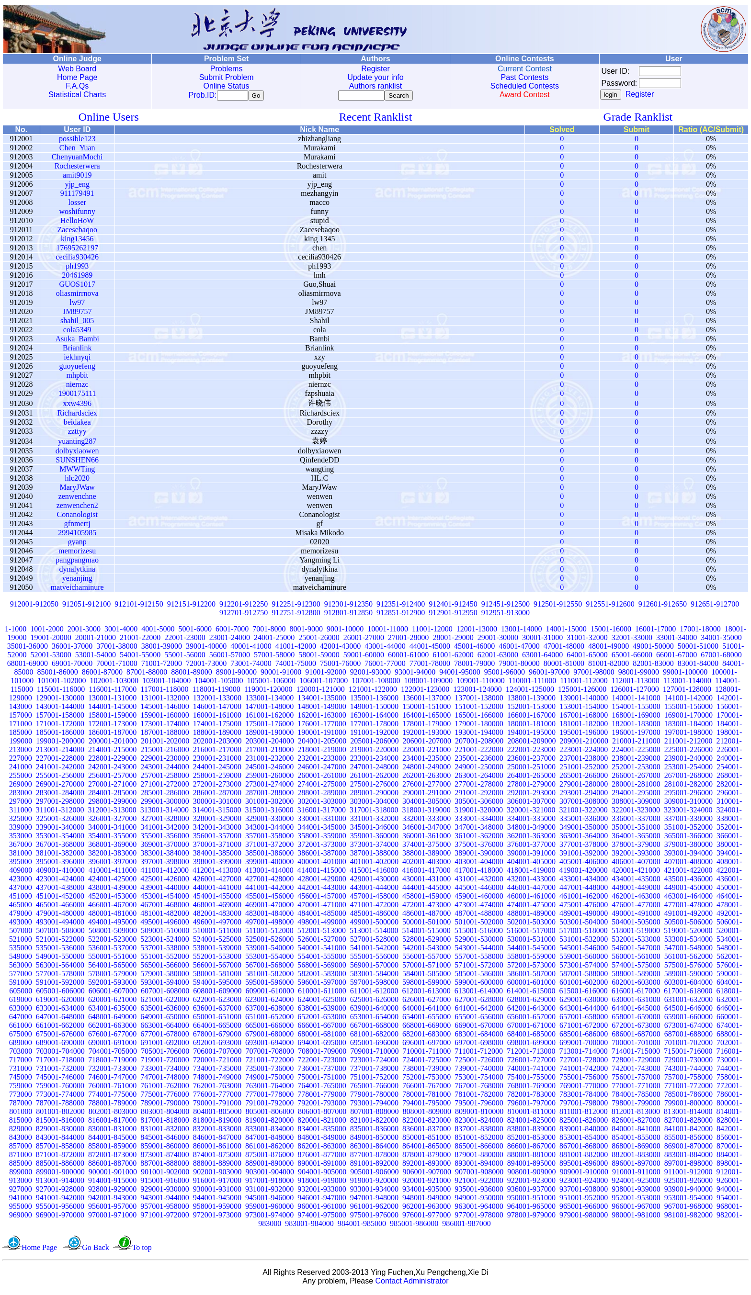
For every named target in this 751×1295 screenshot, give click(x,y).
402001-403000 (426, 863)
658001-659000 (636, 1018)
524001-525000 (217, 941)
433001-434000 (583, 881)
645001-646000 (688, 1010)
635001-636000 (164, 1010)
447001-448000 (583, 889)
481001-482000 (164, 915)
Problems (226, 69)
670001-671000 (531, 1027)
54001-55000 (140, 657)
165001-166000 (479, 717)
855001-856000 (688, 1139)
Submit (636, 131)
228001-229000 (112, 760)
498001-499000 (321, 924)
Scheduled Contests (524, 86)
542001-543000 (426, 950)
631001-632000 (688, 1001)
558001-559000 (531, 958)
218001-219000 (321, 751)
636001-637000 (217, 1010)
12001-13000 (476, 631)
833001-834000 (269, 1130)
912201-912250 (243, 606)
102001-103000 (114, 682)
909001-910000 (584, 1174)
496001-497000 (217, 924)
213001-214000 (60, 751)
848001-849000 (321, 1139)
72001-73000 (206, 665)
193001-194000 (479, 734)
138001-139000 (531, 700)
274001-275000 (321, 786)
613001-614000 (479, 993)
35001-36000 (27, 648)
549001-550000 (60, 958)
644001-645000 (636, 1010)
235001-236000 (479, 760)
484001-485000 (321, 915)
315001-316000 (269, 812)
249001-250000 (479, 769)
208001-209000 (531, 743)
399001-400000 (269, 863)
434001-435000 (636, 881)
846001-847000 (217, 1139)
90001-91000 (281, 674)
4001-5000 (157, 631)
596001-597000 (321, 984)
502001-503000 (531, 924)
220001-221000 (426, 751)
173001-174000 (164, 725)
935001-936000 (479, 1191)
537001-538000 (164, 950)
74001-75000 (295, 665)
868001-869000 (636, 1148)
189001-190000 (269, 734)
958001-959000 (217, 1208)
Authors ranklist (375, 86)
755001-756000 (583, 1079)
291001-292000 (479, 794)
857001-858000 (60, 1148)
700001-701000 (636, 1044)
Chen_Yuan (77, 150)
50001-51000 (698, 648)
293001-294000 (583, 794)
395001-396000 (60, 863)
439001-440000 (164, 889)
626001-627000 (426, 1001)
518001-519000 (636, 932)
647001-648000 (60, 1018)
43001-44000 (384, 648)
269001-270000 (60, 786)
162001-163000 (321, 717)
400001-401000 (321, 863)
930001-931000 (217, 1191)
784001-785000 (636, 1096)
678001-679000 (217, 1036)
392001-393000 (636, 855)
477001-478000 (688, 906)
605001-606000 (60, 993)
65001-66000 (632, 657)
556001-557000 (426, 958)
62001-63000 (498, 657)
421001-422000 (688, 872)
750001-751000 (321, 1079)
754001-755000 (531, 1079)
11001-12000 (432, 631)
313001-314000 (164, 812)
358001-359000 (321, 837)
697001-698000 (479, 1044)
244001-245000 (217, 769)
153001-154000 (583, 708)
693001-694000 (269, 1044)
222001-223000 (531, 751)
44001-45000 (430, 648)
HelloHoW (77, 222)
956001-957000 (112, 1208)
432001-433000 (531, 881)
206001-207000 (427, 743)
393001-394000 (688, 855)
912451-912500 (505, 606)
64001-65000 (587, 657)
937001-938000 (583, 1191)
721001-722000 (269, 1062)
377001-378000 (583, 846)
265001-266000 (583, 777)
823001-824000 (479, 1122)
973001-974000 (269, 1217)
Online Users (109, 119)
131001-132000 (164, 700)
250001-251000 (531, 769)
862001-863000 (321, 1148)
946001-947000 (321, 1199)
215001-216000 (164, 751)
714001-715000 (636, 1053)
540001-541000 (321, 950)
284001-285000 (112, 794)
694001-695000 (321, 1044)
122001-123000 (425, 691)
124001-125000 (530, 691)
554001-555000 (321, 958)
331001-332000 (374, 820)
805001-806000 (270, 1113)
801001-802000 (60, 1113)
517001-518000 (583, 932)
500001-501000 (426, 924)
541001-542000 (374, 950)
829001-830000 (60, 1130)
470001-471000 (321, 906)
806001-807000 (322, 1113)
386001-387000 (321, 855)
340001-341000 (112, 829)
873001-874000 (164, 1156)
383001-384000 (164, 855)
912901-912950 (453, 614)
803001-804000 (165, 1113)
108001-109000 (428, 682)
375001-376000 (479, 846)
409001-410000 (60, 872)
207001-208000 (479, 743)
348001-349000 (531, 829)
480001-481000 (112, 915)
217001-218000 (269, 751)
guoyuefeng (77, 368)
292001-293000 (531, 794)
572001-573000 (531, 967)
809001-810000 (479, 1113)
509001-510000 (165, 932)
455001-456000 (269, 898)
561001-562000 (688, 958)
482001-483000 (217, 915)
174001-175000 (217, 725)
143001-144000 (60, 708)
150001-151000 (426, 708)
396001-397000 (112, 863)
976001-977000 (426, 1217)
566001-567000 (217, 967)
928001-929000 (112, 1191)
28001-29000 (452, 639)
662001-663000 (112, 1027)
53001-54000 (95, 657)
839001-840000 (583, 1130)
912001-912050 (34, 606)
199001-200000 (60, 743)
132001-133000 (217, 700)
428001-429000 (321, 881)
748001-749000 (217, 1079)
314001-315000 (217, 812)
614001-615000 (531, 993)
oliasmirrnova (77, 295)
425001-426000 (164, 881)
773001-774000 (60, 1096)
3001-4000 (120, 631)
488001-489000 (531, 915)
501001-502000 (479, 924)
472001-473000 (426, 906)
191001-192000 (374, 734)
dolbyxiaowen (77, 453)
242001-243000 (112, 769)
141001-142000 (688, 700)
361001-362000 (479, 837)
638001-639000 (321, 1010)
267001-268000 (688, 777)
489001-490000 (583, 915)
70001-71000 (116, 665)
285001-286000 (164, 794)
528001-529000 (426, 941)
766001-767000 (426, 1087)
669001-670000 (479, 1027)
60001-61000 (408, 657)
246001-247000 (321, 769)
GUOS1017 (77, 286)
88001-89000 (191, 674)
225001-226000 (688, 751)
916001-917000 (217, 1182)
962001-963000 (426, 1208)
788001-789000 (112, 1105)
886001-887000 (112, 1165)
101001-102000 (61, 682)
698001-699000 (531, 1044)
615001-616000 (583, 993)
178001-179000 (426, 725)
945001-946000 (269, 1199)
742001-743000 (636, 1070)
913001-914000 (60, 1182)
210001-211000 (636, 743)
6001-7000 (232, 631)
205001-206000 (374, 743)
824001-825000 (531, 1122)
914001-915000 (112, 1182)
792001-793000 (321, 1105)
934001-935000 (426, 1191)
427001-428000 (269, 881)
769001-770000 (583, 1087)
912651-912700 (715, 606)
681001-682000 (374, 1036)
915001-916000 (164, 1182)
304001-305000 (426, 803)
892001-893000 (426, 1165)
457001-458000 (374, 898)
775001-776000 (164, 1096)
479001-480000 (60, 915)
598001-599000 (426, 984)
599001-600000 (479, 984)
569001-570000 (374, 967)
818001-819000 (217, 1122)
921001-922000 (479, 1182)
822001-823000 (426, 1122)
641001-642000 (479, 1010)
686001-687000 (636, 1036)
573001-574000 (583, 967)
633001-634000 (60, 1010)
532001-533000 (636, 941)
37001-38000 (116, 648)
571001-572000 (479, 967)
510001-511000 (217, 932)
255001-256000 (60, 777)
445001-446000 (479, 889)
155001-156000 (688, 708)
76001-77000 (384, 665)
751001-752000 (374, 1079)
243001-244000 (164, 769)
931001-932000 (269, 1191)
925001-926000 (688, 1182)
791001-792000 (269, 1105)
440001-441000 (217, 889)
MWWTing (77, 471)
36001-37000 (72, 648)
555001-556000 (374, 958)
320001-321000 (531, 812)
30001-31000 (542, 639)
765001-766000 (374, 1087)
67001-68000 (721, 657)
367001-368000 (60, 846)
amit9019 (77, 177)
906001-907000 (427, 1174)
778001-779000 (321, 1096)
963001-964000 (479, 1208)
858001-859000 (112, 1148)
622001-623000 (217, 1001)
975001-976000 (374, 1217)
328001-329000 (217, 820)
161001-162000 (269, 717)
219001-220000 (374, 751)
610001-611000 (322, 993)
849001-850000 (374, 1139)
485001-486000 (374, 915)
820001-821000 (321, 1122)
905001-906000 (374, 1174)
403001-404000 (479, 863)
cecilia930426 (77, 259)
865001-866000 (479, 1148)
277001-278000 (479, 786)
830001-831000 (112, 1130)
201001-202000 (165, 743)
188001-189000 (217, 734)
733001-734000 (164, 1070)
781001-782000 (479, 1096)
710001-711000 (427, 1053)
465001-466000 (60, 906)
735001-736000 (269, 1070)
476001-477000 (636, 906)
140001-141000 (636, 700)
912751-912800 (296, 614)
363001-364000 (583, 837)
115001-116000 (61, 691)
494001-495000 (112, 924)
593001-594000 (164, 984)
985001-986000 (414, 1225)
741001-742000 (583, 1070)
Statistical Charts (77, 94)
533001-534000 (688, 941)
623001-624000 (269, 1001)
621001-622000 (164, 1001)
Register (375, 69)
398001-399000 (217, 863)
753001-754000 (479, 1079)
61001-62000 (452, 657)
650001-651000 (217, 1018)
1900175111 (77, 395)
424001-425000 (112, 881)
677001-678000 (164, 1036)
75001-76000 (340, 665)
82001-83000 (653, 665)
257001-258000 (164, 777)
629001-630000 (583, 1001)
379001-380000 (688, 846)
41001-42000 (295, 648)
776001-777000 (217, 1096)
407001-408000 (688, 863)
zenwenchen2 (77, 507)
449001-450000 (688, 889)
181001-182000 (583, 725)
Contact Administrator (412, 1283)
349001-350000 (583, 829)
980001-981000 (636, 1217)
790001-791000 (217, 1105)
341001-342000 (164, 829)
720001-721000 (217, 1062)
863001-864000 (374, 1148)
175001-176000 (269, 725)
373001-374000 (374, 846)
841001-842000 (688, 1130)
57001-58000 (274, 657)
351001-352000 (688, 829)
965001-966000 (583, 1208)
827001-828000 (688, 1122)
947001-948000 (374, 1199)
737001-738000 (374, 1070)
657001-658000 (583, 1018)
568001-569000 (321, 967)
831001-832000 (164, 1130)
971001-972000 (164, 1217)
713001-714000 (583, 1053)
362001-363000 (531, 837)
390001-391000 (531, 855)
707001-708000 (270, 1053)
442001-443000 (321, 889)
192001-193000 (426, 734)
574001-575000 (636, 967)
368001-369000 (112, 846)
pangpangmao (77, 562)
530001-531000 (531, 941)
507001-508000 (60, 932)
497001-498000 (269, 924)
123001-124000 (477, 691)
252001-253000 (636, 769)
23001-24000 (229, 639)
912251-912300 (296, 606)
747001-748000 (164, 1079)
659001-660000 (688, 1018)
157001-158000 (60, 717)
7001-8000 (268, 631)
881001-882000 (583, 1156)
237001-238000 (583, 760)
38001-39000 (161, 648)
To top (142, 1249)
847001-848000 (269, 1139)
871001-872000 (60, 1156)
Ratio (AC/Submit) (711, 131)
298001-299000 (112, 803)
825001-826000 (583, 1122)
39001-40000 (206, 648)
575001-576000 (688, 967)
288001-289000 (321, 794)
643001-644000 (583, 1010)
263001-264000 (479, 777)
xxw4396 (77, 405)
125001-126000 (582, 691)
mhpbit (77, 377)
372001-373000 (321, 846)
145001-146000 (164, 708)
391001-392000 (583, 855)
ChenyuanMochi (77, 159)
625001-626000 (374, 1001)
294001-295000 (636, 794)
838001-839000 (531, 1130)
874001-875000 (217, 1156)
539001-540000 (269, 950)
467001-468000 (164, 906)
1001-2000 (46, 631)
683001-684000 (479, 1036)
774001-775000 (112, 1096)
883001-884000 (688, 1156)
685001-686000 (583, 1036)
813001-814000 (688, 1113)
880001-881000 (531, 1156)
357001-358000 (269, 837)
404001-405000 (531, 863)
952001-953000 (636, 1199)
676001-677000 (112, 1036)
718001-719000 (112, 1062)
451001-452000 (60, 898)
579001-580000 (164, 975)
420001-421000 (636, 872)
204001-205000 (322, 743)
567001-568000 (269, 967)
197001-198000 (688, 734)
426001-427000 (217, 881)
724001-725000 (426, 1062)
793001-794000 (374, 1105)
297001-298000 (60, 803)
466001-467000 (112, 906)
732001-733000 (112, 1070)
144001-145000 (112, 708)
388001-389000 (426, 855)
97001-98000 (593, 674)
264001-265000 (531, 777)
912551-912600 (610, 606)
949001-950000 (479, 1199)
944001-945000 (217, 1199)
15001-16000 (611, 631)
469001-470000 (269, 906)
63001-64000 (542, 657)
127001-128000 (687, 691)
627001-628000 (479, 1001)
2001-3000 (84, 631)
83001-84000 (698, 665)
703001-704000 (60, 1053)
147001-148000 (269, 708)
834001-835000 (321, 1130)
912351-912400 (400, 606)
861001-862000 (269, 1148)
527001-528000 (374, 941)
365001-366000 (688, 837)
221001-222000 (479, 751)
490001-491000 (636, 915)
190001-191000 (321, 734)
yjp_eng (77, 186)
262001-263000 (426, 777)
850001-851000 (426, 1139)
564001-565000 (112, 967)
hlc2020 (77, 480)
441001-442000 (269, 889)
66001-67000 (676, 657)
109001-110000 (480, 682)
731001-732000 (60, 1070)
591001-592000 (60, 984)
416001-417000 (426, 872)
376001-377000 (531, 846)
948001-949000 (426, 1199)
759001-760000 (60, 1087)
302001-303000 (321, 803)
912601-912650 (662, 606)
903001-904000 (270, 1174)
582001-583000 (321, 975)
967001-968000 (688, 1208)
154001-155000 (636, 708)
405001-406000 (583, 863)
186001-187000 (112, 734)
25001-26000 (318, 639)
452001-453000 (112, 898)
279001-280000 (583, 786)
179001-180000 (479, 725)
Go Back (95, 1249)
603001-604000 (688, 984)
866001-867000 (531, 1148)
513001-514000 (374, 932)
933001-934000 (374, 1191)
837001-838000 (479, 1130)
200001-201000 (113, 743)
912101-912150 (138, 606)
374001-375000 (426, 846)
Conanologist (77, 516)
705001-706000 (165, 1053)
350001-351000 (636, 829)
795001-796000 (479, 1105)
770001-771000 (636, 1087)
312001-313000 (112, 812)
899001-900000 (60, 1174)
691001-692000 (164, 1044)
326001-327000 (112, 820)
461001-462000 (583, 898)
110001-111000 (533, 682)
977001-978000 (479, 1217)
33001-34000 (676, 639)
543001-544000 (479, 950)
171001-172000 (60, 725)
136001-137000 (426, 700)
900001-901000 (113, 1174)
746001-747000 (112, 1079)
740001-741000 (531, 1070)
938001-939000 (636, 1191)
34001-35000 (721, 639)
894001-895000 (531, 1165)
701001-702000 (688, 1044)
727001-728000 (583, 1062)
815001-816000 (60, 1122)
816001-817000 (112, 1122)
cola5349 (77, 331)
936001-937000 (531, 1191)
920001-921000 (426, 1182)
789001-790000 (164, 1105)
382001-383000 (112, 855)
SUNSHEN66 (77, 462)
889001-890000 (269, 1165)
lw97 (77, 304)
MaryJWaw (77, 489)
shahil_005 (77, 322)
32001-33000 (632, 639)
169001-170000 (688, 717)
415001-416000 (374, 872)
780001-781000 (426, 1096)
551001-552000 (164, 958)
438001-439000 (112, 889)
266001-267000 (636, 777)
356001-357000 (217, 837)
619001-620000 (60, 1001)
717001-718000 (60, 1062)
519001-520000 (688, 932)
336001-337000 (636, 820)
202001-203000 (217, 743)
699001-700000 (583, 1044)
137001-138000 (479, 700)
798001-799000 (636, 1105)
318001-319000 (426, 812)
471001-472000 (374, 906)
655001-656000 (479, 1018)
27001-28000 (408, 639)
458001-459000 (426, 898)
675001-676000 (60, 1036)
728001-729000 (636, 1062)
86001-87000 (102, 674)
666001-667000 (321, 1027)
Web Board (77, 69)
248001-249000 (426, 769)
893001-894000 (479, 1165)
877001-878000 (374, 1156)
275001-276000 (374, 786)
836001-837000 (426, 1130)
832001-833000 (217, 1130)
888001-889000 (217, 1165)
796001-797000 (531, 1105)
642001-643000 (531, 1010)
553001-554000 (269, 958)
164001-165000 (426, 717)
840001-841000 (636, 1130)
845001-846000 (164, 1139)
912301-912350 (348, 606)
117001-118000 (164, 691)
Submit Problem (226, 77)
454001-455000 (217, 898)
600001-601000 (531, 984)
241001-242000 (60, 769)
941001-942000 (60, 1199)
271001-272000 (164, 786)
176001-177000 (321, 725)
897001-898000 (688, 1165)
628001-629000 (531, 1001)
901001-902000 (165, 1174)
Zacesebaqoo (77, 231)
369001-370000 (164, 846)
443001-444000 (374, 889)
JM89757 (77, 313)
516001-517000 (531, 932)
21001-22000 (140, 639)
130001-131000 (112, 700)
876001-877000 (321, 1156)
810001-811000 (531, 1113)
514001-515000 (426, 932)
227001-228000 (60, 760)
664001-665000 (217, 1027)
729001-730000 (688, 1062)
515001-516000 (479, 932)
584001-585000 (426, 975)
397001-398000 (164, 863)
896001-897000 (636, 1165)
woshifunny (77, 213)
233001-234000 (374, 760)
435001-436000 (688, 881)
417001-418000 (479, 872)
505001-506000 (688, 924)
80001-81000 (564, 665)
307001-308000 (583, 803)
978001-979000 (531, 1217)
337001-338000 (688, 820)
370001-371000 (217, 846)
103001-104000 (166, 682)
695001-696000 (374, 1044)
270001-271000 (112, 786)
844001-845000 (112, 1139)
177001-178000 (374, 725)
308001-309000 (636, 803)
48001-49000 (608, 648)
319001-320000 (479, 812)
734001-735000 (217, 1070)
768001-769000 (531, 1087)
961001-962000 (374, 1208)
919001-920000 (374, 1182)
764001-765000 (321, 1087)
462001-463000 (636, 898)
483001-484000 (269, 915)
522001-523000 (112, 941)
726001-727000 (531, 1062)
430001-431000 (426, 881)
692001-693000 (217, 1044)
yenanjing (77, 580)
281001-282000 (688, 786)
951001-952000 (583, 1199)
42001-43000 (340, 648)
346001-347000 (426, 829)
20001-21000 (95, 639)
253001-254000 (688, 769)
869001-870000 (688, 1148)
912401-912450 (453, 606)
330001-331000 (321, 820)
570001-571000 (426, 967)
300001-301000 (217, 803)
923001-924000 (583, 1182)
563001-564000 (60, 967)
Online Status (227, 86)
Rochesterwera (77, 168)
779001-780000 (374, 1096)
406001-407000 (636, 863)
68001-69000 (27, 665)
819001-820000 (269, 1122)
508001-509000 (113, 932)
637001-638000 (269, 1010)
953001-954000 (688, 1199)
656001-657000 (531, 1018)
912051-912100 (86, 606)
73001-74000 (250, 665)
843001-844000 (60, 1139)
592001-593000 (112, 984)
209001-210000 (584, 743)
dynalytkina (77, 571)
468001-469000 (217, 906)
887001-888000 (164, 1165)
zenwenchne (77, 498)
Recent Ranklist (375, 119)
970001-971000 (112, 1217)
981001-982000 (688, 1217)
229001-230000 (164, 760)
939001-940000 (688, 1191)
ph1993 (77, 268)
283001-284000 (60, 794)
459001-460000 (479, 898)
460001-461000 (531, 898)
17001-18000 (700, 631)
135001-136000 (374, 700)
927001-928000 (60, 1191)
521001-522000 (60, 941)
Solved (561, 131)
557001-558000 (479, 958)
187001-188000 (164, 734)
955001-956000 (60, 1208)
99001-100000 (685, 674)
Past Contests (525, 77)
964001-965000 (531, 1208)
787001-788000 (60, 1105)
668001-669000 (426, 1027)
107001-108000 (376, 682)
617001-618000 (688, 993)
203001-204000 (270, 743)
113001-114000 (687, 682)
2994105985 (77, 534)
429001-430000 (374, 881)
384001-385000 (217, 855)
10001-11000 (387, 631)
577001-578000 (60, 975)
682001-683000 (426, 1036)
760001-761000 (112, 1087)
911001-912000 (688, 1174)
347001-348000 (479, 829)
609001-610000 (270, 993)
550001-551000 (112, 958)
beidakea (77, 424)
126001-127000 (634, 691)
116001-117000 (113, 691)
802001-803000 (113, 1113)
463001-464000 (688, 898)
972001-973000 (217, 1217)
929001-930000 (164, 1191)
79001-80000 (519, 665)
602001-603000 (636, 984)
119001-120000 (268, 691)
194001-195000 (531, 734)
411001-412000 (164, 872)
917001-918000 (269, 1182)
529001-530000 (479, 941)
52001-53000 (50, 657)
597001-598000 (374, 984)
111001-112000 (584, 682)
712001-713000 (531, 1053)
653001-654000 (374, 1018)
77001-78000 (430, 665)
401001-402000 (374, 863)
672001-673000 (636, 1027)
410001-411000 (113, 872)
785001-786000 (688, 1096)
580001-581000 (217, 975)
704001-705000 (113, 1053)
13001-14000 (521, 631)
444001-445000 (426, 889)
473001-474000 (479, 906)
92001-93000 (370, 674)
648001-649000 (112, 1018)
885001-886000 (60, 1165)
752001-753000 (426, 1079)
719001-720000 (164, 1062)
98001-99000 (638, 674)
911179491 (77, 195)
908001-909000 (531, 1174)
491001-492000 (688, 915)
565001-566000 (164, 967)
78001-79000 (474, 665)
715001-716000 (688, 1053)
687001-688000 (688, 1036)
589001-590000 (688, 975)
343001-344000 (269, 829)
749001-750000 (269, 1079)
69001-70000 (72, 665)
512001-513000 (321, 932)
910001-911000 (636, 1174)
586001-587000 (531, 975)
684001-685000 (531, 1036)
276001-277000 (426, 786)
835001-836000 (374, 1130)
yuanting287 (77, 443)
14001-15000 (566, 631)
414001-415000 (321, 872)
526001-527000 (321, 941)
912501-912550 (558, 606)
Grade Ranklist (638, 119)
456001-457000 (321, 898)
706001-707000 (217, 1053)
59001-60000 (363, 657)
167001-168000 (583, 717)
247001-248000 (374, 769)
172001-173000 (112, 725)
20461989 (77, 277)
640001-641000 (426, 1010)
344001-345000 (321, 829)
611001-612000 (374, 993)
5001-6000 (195, 631)
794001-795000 (426, 1105)
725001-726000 (479, 1062)
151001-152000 (479, 708)
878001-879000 (426, 1156)
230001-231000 (217, 760)
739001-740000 (479, 1070)
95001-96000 (504, 674)
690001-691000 (112, 1044)
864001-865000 (426, 1148)
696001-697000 (426, 1044)
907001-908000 (479, 1174)
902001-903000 (217, 1174)
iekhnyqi (77, 359)
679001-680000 (269, 1036)
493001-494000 (60, 924)
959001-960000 (269, 1208)
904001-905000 (322, 1174)
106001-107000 (323, 682)
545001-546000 (583, 950)
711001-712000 (479, 1053)
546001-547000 (636, 950)
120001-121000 (320, 691)
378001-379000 (636, 846)
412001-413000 (217, 872)
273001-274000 (269, 786)
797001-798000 (583, 1105)
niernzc (77, 386)
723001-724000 (374, 1062)
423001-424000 (60, 881)
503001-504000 (583, 924)
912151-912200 (191, 606)
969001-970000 (60, 1217)
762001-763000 (217, 1087)
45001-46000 (474, 648)
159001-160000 (164, 717)
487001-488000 (479, 915)
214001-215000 (112, 751)
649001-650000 (164, 1018)
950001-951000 (531, 1199)
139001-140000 (583, 700)
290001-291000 (426, 794)
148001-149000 (321, 708)
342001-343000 (217, 829)
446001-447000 (531, 889)
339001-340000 (60, 829)
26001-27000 (363, 639)
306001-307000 (531, 803)
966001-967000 (636, 1208)
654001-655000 (426, 1018)
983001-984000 (309, 1225)
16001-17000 (655, 631)
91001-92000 (325, 674)
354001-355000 (112, 837)
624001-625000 (321, 1001)
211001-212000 (688, 743)
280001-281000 (636, 786)
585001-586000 (479, 975)
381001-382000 (60, 855)
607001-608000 (165, 993)
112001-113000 (636, 682)
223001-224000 (583, 751)
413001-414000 (269, 872)
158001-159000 (112, 717)
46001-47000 (519, 648)
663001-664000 (164, 1027)
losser (77, 204)
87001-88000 (146, 674)
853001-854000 (583, 1139)
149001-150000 (374, 708)
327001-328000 (164, 820)
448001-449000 (636, 889)
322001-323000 (636, 812)
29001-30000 (498, 639)
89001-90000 (236, 674)
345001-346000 (374, 829)
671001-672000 (583, 1027)
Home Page (77, 77)
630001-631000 (636, 1001)
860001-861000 (217, 1148)
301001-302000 (269, 803)
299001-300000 (164, 803)
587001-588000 (583, 975)
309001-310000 (688, 803)
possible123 (77, 140)
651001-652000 (269, 1018)
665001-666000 (269, 1027)
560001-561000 (636, 958)
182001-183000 (636, 725)
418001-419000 (531, 872)
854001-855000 (636, 1139)
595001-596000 (269, 984)
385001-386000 (269, 855)
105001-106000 (271, 682)
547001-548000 (688, 950)
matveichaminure (77, 589)
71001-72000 (161, 665)
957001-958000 (164, 1208)
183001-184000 (688, 725)
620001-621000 (112, 1001)
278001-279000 (531, 786)
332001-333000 (426, 820)
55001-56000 (184, 657)
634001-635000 (112, 1010)
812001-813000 (636, 1113)
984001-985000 (362, 1225)
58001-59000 (318, 657)
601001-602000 (583, 984)
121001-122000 (373, 691)
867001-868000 (583, 1148)
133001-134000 (269, 700)
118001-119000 (216, 691)
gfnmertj (77, 525)
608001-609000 (217, 993)
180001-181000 (531, 725)
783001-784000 (583, 1096)
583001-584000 (374, 975)
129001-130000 (60, 700)
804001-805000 (217, 1113)
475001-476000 (583, 906)
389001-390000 (479, 855)
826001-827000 (636, 1122)
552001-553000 (217, 958)
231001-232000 (269, 760)
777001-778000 (269, 1096)
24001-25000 (274, 639)
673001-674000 (688, 1027)
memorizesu (77, 553)
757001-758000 (688, 1079)
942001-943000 (112, 1199)
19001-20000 (50, 639)
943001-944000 (164, 1199)
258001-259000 (217, 777)
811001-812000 (583, 1113)
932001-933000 (321, 1191)
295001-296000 (688, 794)
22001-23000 (184, 639)
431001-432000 (479, 881)
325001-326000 (60, 820)
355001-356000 (164, 837)
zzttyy (77, 433)
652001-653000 (321, 1018)
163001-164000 (374, 717)
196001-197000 (636, 734)
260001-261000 (321, 777)
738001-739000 (426, 1070)
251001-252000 (583, 769)
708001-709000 (322, 1053)
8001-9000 (306, 631)
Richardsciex (77, 415)
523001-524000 (164, 941)
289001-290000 (374, 794)
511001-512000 (269, 932)
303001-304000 (374, 803)
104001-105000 (218, 682)
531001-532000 (583, 941)
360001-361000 (426, 837)
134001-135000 (321, 700)
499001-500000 (374, 924)
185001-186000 (60, 734)
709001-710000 (374, 1053)
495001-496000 (164, 924)
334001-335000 (531, 820)
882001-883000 (636, 1156)
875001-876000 (269, 1156)
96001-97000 (549, 674)
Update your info (375, 77)
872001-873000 (112, 1156)
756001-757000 (636, 1079)
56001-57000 (229, 657)
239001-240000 (688, 760)
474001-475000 (531, 906)
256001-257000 (112, 777)
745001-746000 (60, 1079)
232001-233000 (321, 760)
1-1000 (15, 631)
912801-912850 (348, 614)
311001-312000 (60, 812)
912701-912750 (243, 614)
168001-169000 (636, 717)
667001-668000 (374, 1027)
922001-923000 (531, 1182)
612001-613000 (426, 993)
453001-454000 (164, 898)
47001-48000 (564, 648)
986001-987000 (466, 1225)
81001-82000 (608, 665)
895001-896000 (583, 1165)
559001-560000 (583, 958)
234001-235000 (426, 760)
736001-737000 (321, 1070)
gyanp (77, 544)
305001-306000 (479, 803)
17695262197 (77, 250)
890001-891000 (321, 1165)
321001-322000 (583, 812)
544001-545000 (531, 950)
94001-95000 (459, 674)
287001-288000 (269, 794)
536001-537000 (112, 950)
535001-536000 (60, 950)
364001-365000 (636, 837)
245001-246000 (269, 769)
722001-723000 (321, 1062)
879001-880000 (479, 1156)
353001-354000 (60, 837)
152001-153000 (531, 708)
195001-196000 (583, 734)
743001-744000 (688, 1070)
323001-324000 (688, 812)
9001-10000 (345, 631)
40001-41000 (250, 648)
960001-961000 (321, 1208)
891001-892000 (374, 1165)
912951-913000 (505, 614)
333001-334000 (479, 820)
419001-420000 (583, 872)
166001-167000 (531, 717)
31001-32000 (587, 639)
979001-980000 (583, 1217)
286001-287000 (217, 794)
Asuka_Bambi (77, 341)
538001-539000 (217, 950)
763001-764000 (269, 1087)
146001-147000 (217, 708)
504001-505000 (636, 924)
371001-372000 (269, 846)
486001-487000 (426, 915)
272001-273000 (217, 786)
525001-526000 (269, 941)
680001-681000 (321, 1036)
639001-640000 (374, 1010)
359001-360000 (374, 837)
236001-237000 (531, 760)
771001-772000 (688, 1087)
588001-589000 (636, 975)
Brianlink (77, 350)
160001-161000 (217, 717)
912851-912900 (400, 614)
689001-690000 (60, 1044)
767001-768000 (479, 1087)
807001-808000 (374, 1113)
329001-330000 (269, 820)
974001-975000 (321, 1217)
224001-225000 (636, 751)
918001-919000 (321, 1182)
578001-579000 (112, 975)
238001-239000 (636, 760)
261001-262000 (374, 777)
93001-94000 (415, 674)
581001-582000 (269, 975)
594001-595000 (217, 984)
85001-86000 (57, 674)
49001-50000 (653, 648)
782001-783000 (531, 1096)
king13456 (77, 240)
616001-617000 (636, 993)
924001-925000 (636, 1182)
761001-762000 (164, 1087)
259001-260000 (269, 777)
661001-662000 (60, 1027)
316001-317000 (321, 812)
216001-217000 (217, 751)
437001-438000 (60, 889)
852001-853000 (531, 1139)
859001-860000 (164, 1148)
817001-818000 (164, 1122)
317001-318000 (374, 812)
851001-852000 (479, 1139)
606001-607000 (113, 993)
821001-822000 (374, 1122)
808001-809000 (427, 1113)
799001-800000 (688, 1105)
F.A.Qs (77, 86)
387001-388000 (374, 855)
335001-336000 (583, 820)
